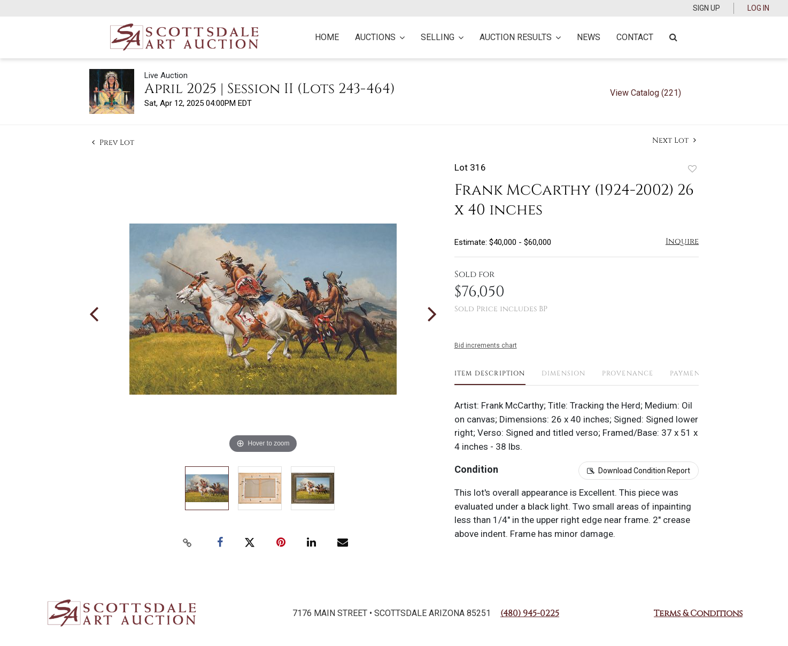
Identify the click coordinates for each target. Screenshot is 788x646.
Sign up (706, 8)
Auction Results (520, 37)
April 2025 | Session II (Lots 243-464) (269, 89)
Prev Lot (113, 142)
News (588, 37)
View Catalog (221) (645, 93)
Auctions (380, 37)
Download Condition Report (644, 470)
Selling (442, 37)
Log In (758, 8)
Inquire (682, 241)
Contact (634, 37)
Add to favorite (692, 169)
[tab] (490, 377)
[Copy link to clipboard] (187, 542)
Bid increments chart (485, 345)
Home (327, 37)
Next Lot (674, 140)
